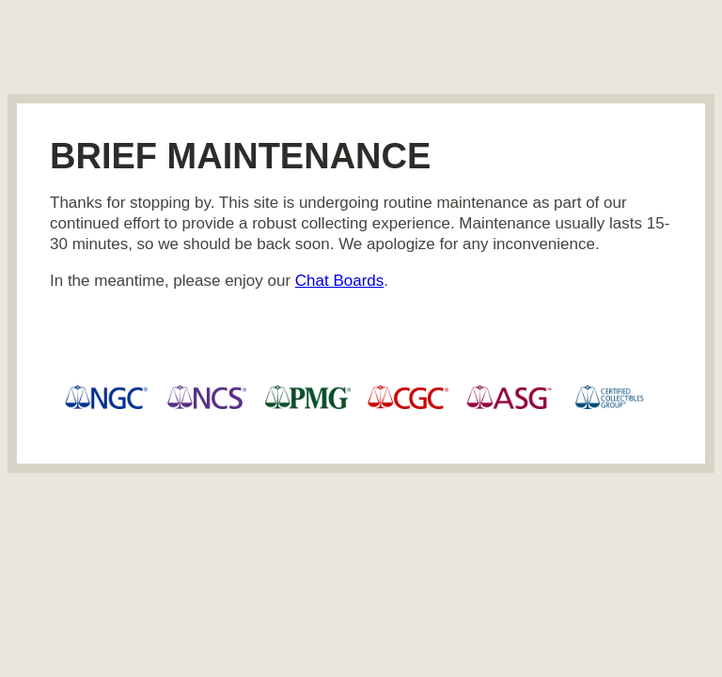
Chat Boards (340, 281)
